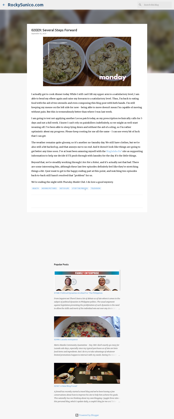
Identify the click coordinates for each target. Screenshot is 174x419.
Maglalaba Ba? (114, 151)
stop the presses (80, 188)
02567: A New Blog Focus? (65, 386)
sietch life (64, 188)
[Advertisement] (87, 235)
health (35, 188)
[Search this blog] (157, 5)
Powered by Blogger (87, 415)
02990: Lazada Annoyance (66, 339)
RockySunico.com (25, 4)
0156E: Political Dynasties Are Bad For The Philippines (78, 293)
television (95, 188)
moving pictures (49, 188)
